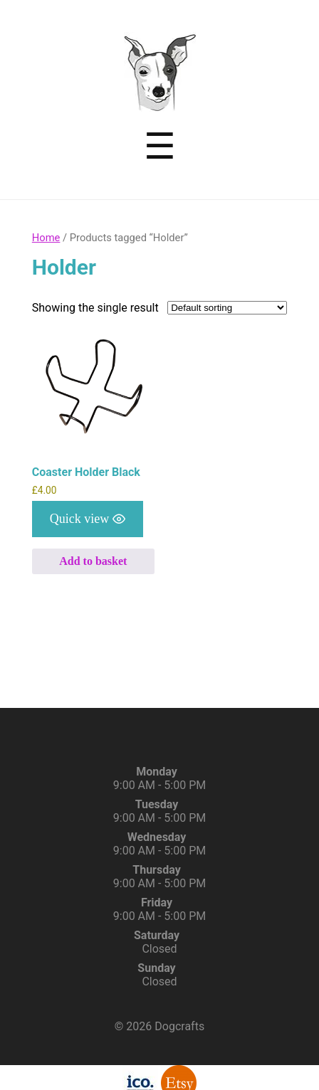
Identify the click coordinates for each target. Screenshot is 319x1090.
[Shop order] (227, 307)
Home (46, 237)
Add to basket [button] (93, 561)
